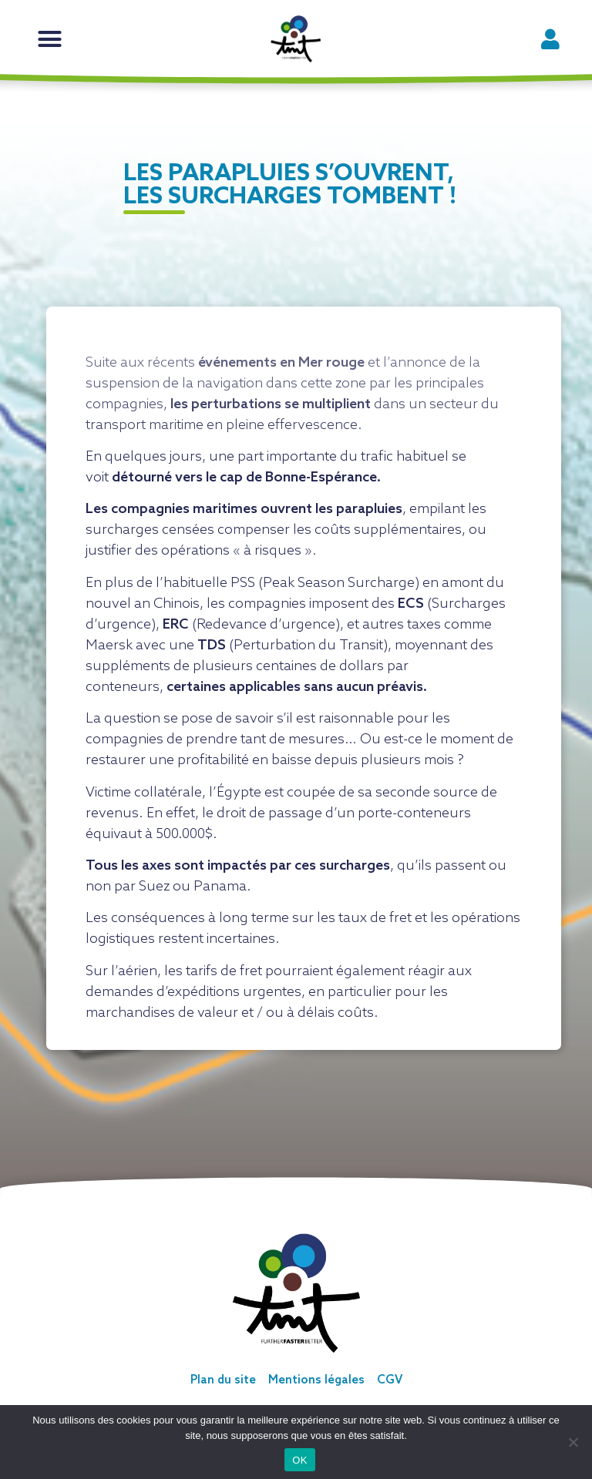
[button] (50, 39)
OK (299, 1460)
